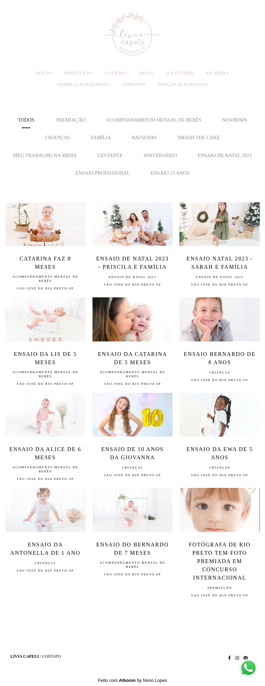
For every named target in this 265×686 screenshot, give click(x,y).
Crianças (57, 137)
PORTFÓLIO (78, 72)
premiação (71, 120)
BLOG (147, 72)
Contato (51, 656)
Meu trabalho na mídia (45, 155)
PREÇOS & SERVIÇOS (183, 84)
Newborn (234, 120)
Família (101, 137)
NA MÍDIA (217, 72)
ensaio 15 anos (170, 173)
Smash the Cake (198, 137)
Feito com (132, 680)
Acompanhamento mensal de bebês (154, 120)
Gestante (109, 155)
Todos (26, 120)
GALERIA (116, 72)
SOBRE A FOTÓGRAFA (83, 84)
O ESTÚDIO (179, 72)
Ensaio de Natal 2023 (225, 155)
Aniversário (160, 155)
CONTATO (133, 84)
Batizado (144, 137)
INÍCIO (44, 72)
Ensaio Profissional (103, 173)
